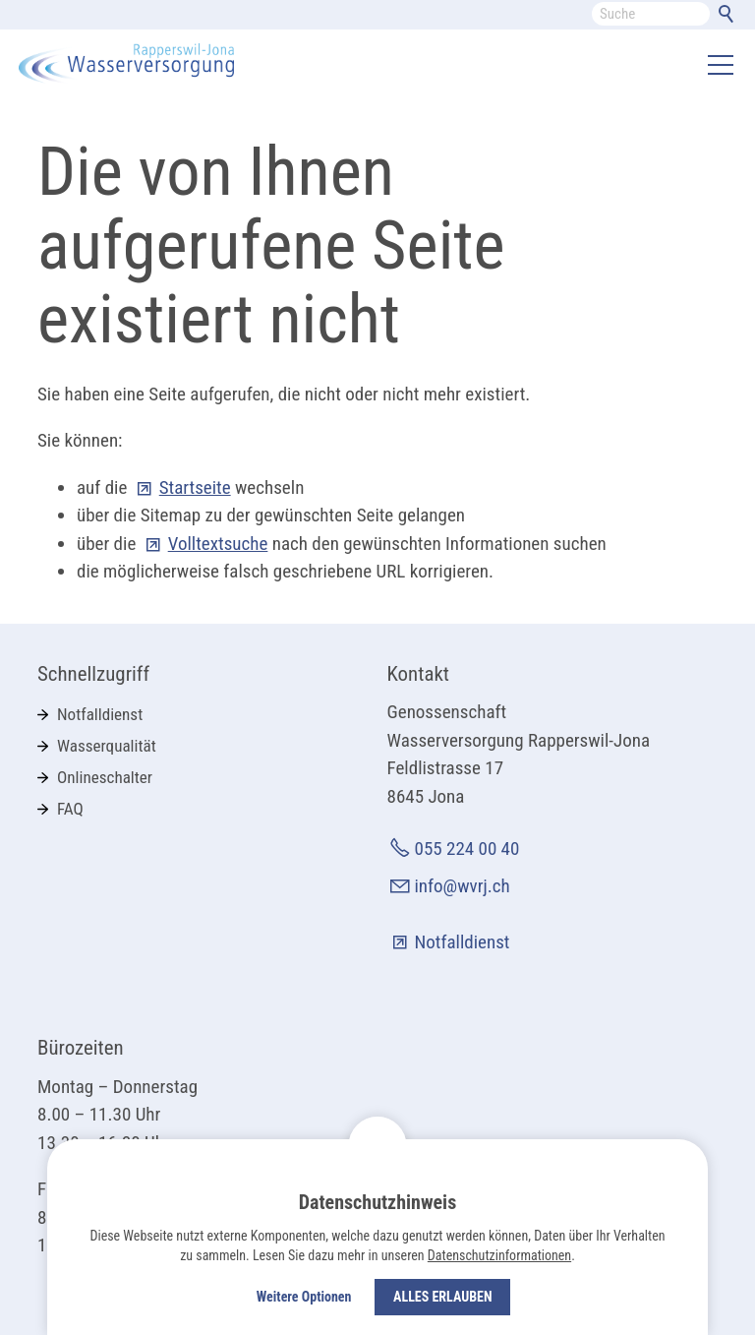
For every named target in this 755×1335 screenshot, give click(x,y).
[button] (720, 65)
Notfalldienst (100, 714)
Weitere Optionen (304, 1297)
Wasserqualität (106, 746)
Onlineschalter (104, 777)
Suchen (729, 17)
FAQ (70, 809)
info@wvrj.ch (462, 886)
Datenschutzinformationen (499, 1255)
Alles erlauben (442, 1297)
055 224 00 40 (467, 848)
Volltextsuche (218, 543)
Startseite (195, 487)
